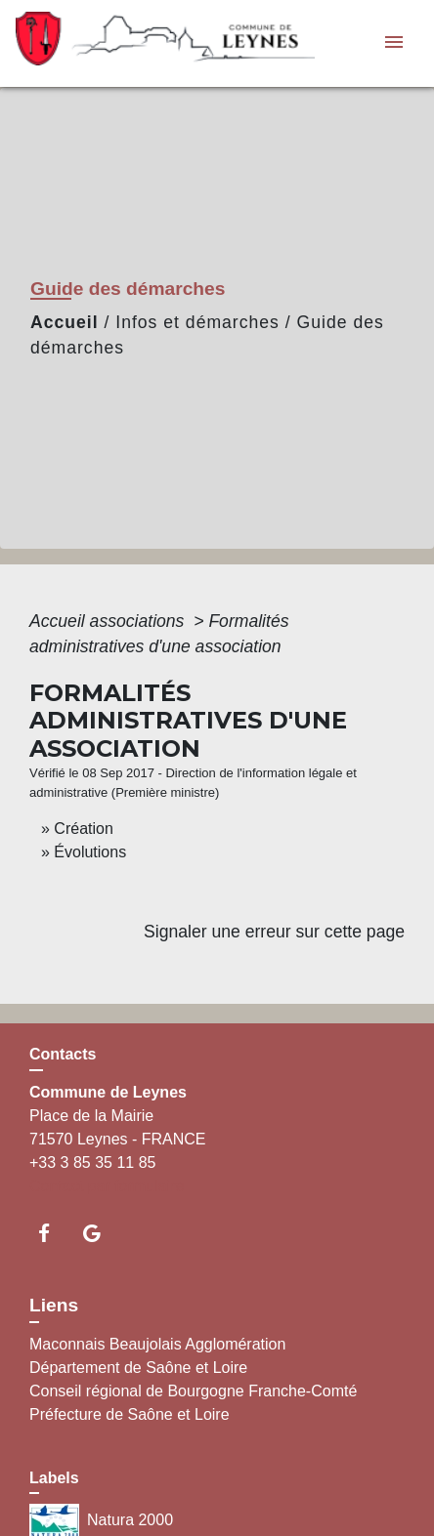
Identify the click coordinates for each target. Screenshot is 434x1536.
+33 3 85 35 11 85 (92, 1162)
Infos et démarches (197, 322)
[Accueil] (138, 43)
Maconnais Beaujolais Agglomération (157, 1344)
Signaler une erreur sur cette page (274, 931)
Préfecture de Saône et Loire (129, 1414)
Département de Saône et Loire (138, 1367)
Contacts (62, 1054)
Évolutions (90, 852)
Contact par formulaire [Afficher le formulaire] (106, 1186)
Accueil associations (109, 621)
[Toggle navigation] (393, 43)
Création (83, 828)
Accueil (64, 322)
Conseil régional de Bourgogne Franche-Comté (193, 1391)
